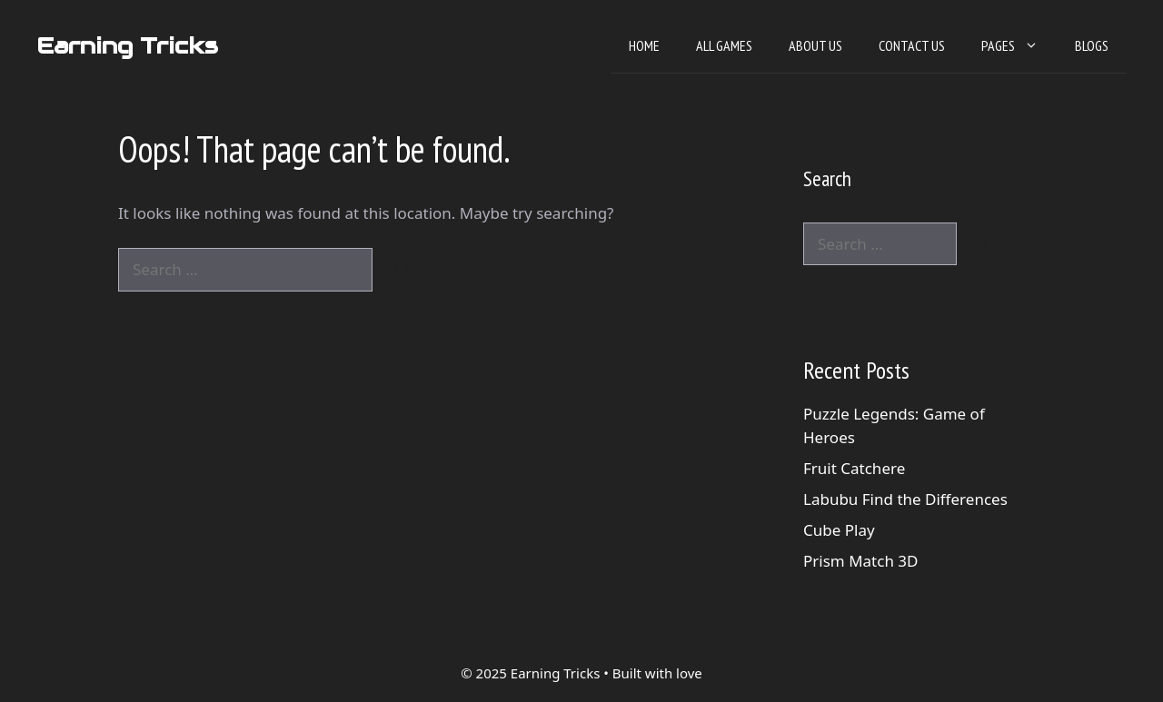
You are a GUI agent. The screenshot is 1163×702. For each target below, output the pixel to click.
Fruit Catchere (854, 468)
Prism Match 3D (860, 560)
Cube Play (839, 529)
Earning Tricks (127, 45)
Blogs (1091, 45)
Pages (1019, 45)
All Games (724, 45)
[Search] (403, 270)
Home (644, 45)
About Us (815, 45)
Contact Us (912, 45)
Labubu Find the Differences (905, 499)
